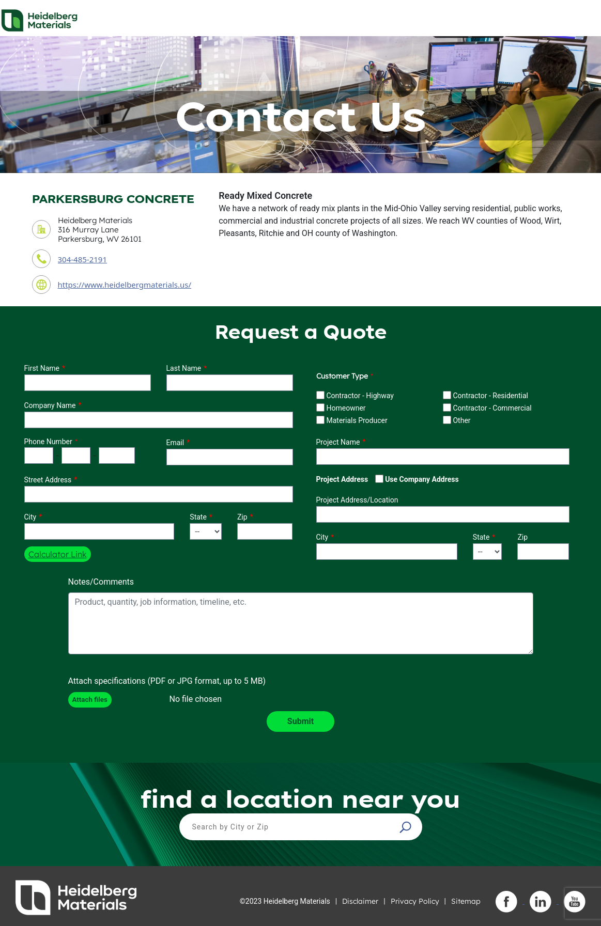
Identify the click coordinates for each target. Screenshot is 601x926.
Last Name (184, 368)
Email (175, 442)
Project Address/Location (357, 500)
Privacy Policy (415, 901)
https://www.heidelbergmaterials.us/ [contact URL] (125, 284)
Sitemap (466, 901)
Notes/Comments (101, 582)
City (30, 517)
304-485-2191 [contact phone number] (82, 259)
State (198, 517)
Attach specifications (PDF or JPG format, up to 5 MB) (167, 681)
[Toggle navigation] (584, 17)
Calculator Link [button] (57, 554)
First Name (41, 368)
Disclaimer (360, 901)
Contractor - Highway (359, 395)
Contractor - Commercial (492, 408)
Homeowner (345, 408)
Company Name (50, 405)
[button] (406, 827)
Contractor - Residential (490, 395)
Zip (242, 517)
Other (461, 420)
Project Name (338, 442)
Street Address (48, 480)
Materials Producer (356, 420)
